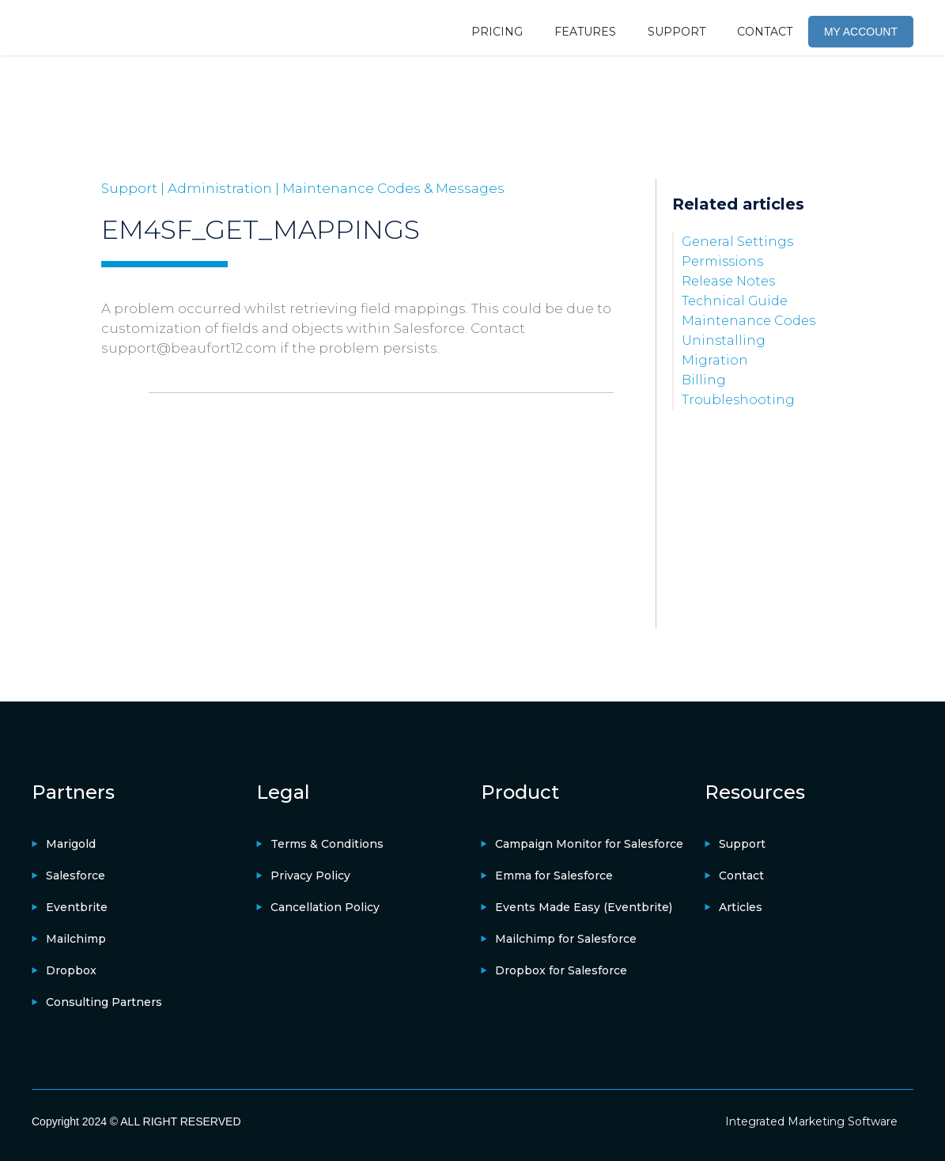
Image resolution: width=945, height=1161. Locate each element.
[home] (91, 28)
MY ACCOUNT (861, 31)
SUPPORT (676, 32)
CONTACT (764, 32)
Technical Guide (735, 300)
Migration (715, 360)
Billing (704, 380)
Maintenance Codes (748, 320)
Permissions (722, 261)
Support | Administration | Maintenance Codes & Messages (303, 188)
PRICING (497, 32)
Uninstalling (723, 340)
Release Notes (728, 281)
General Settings (737, 241)
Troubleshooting (738, 399)
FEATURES (585, 32)
